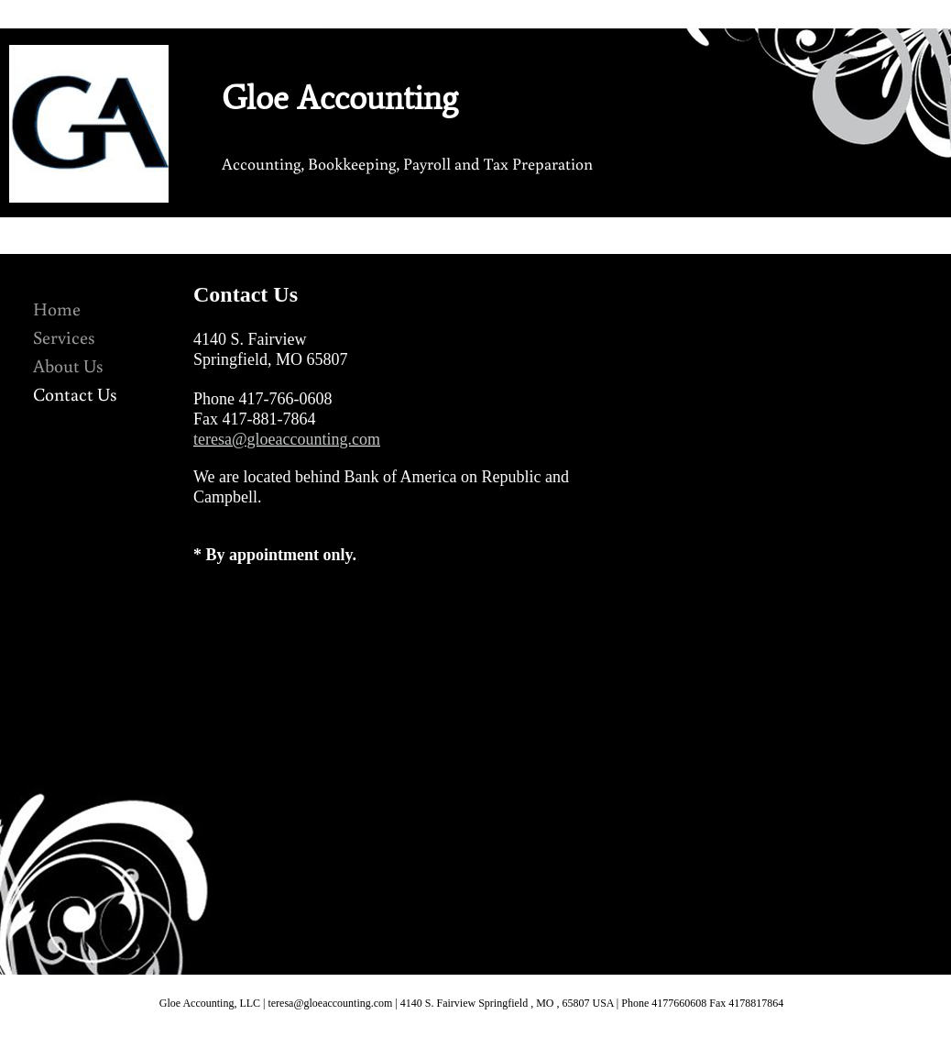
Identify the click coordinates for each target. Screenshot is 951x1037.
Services (64, 336)
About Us (68, 365)
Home (57, 308)
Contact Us (75, 393)
